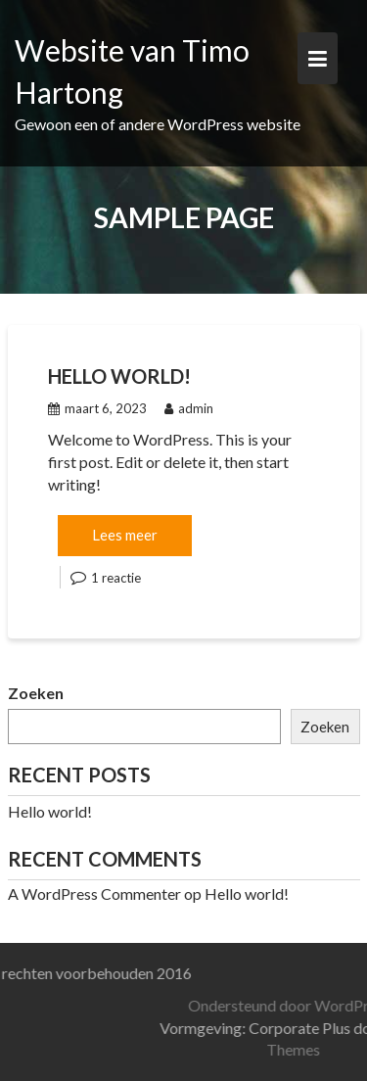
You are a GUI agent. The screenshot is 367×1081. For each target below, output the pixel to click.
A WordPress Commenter (94, 893)
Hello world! (119, 376)
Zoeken (36, 692)
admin (188, 408)
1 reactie (116, 578)
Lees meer (125, 534)
